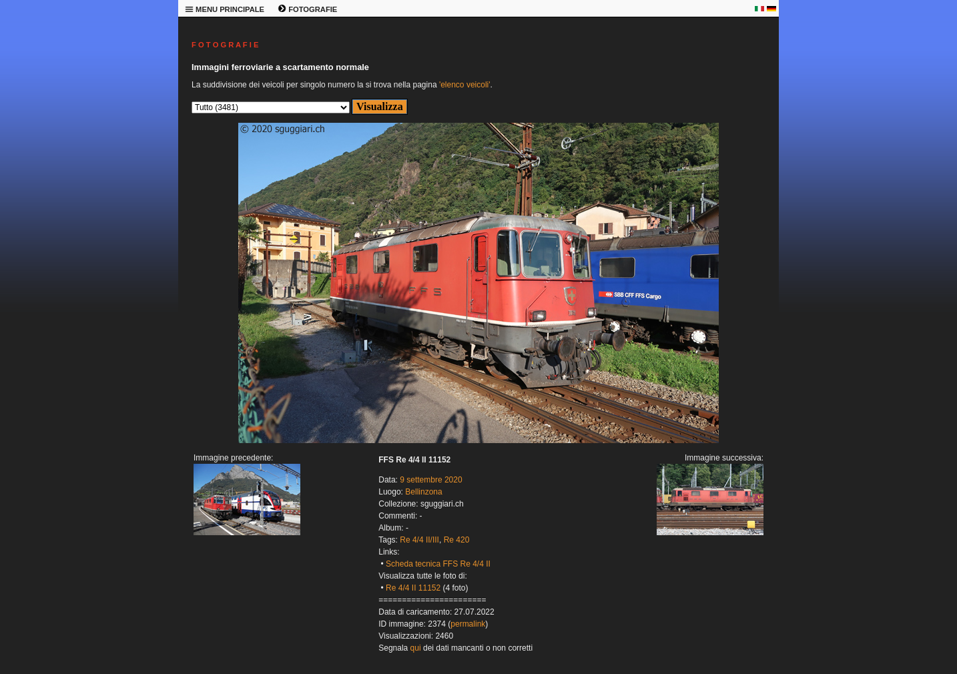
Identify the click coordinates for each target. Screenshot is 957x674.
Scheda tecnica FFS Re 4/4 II (438, 564)
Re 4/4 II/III (419, 540)
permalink (467, 624)
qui (415, 648)
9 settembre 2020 (431, 479)
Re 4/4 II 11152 (413, 588)
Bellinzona (423, 491)
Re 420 (457, 540)
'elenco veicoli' (465, 84)
